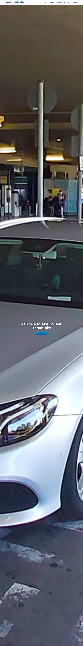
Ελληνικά (75, 2)
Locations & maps (61, 2)
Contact (69, 2)
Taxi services (51, 2)
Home (45, 2)
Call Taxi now (41, 333)
